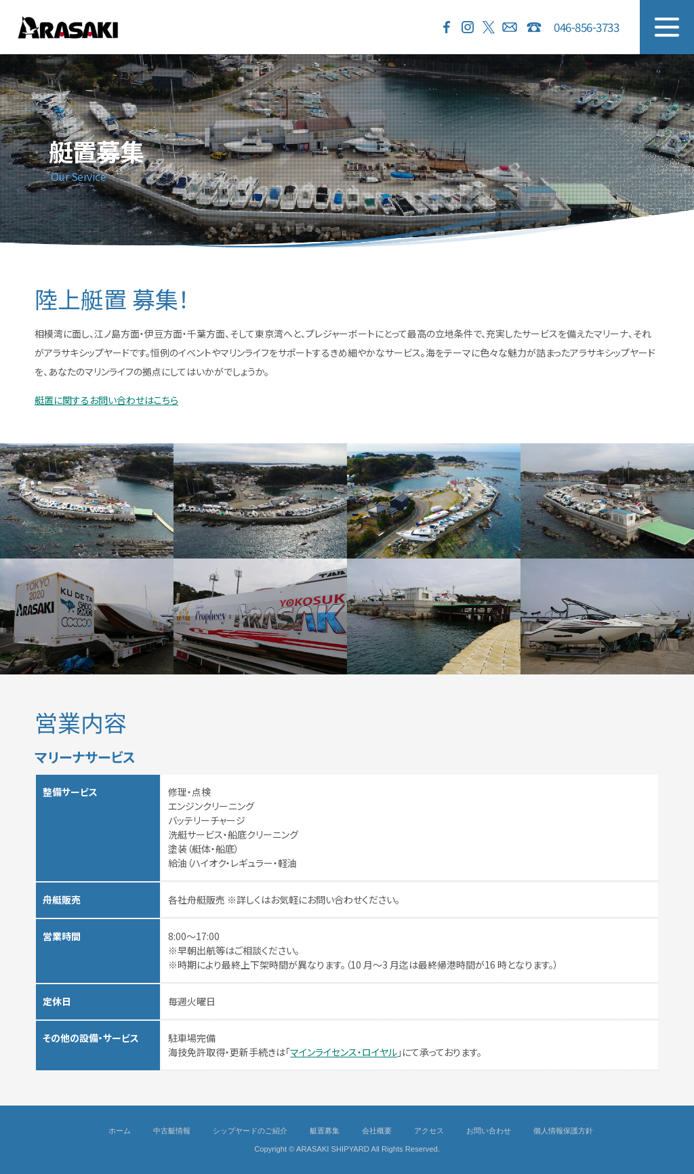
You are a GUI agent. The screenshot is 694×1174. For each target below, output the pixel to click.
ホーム (119, 1131)
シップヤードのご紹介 (250, 1131)
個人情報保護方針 (563, 1131)
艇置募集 (325, 1131)
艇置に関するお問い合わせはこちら (106, 400)
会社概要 (377, 1131)
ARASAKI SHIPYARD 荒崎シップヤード (68, 27)
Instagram (467, 27)
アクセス (429, 1131)
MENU (667, 27)
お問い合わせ (509, 27)
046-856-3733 (586, 26)
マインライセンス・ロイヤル (343, 1052)
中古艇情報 (171, 1131)
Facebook (446, 27)
